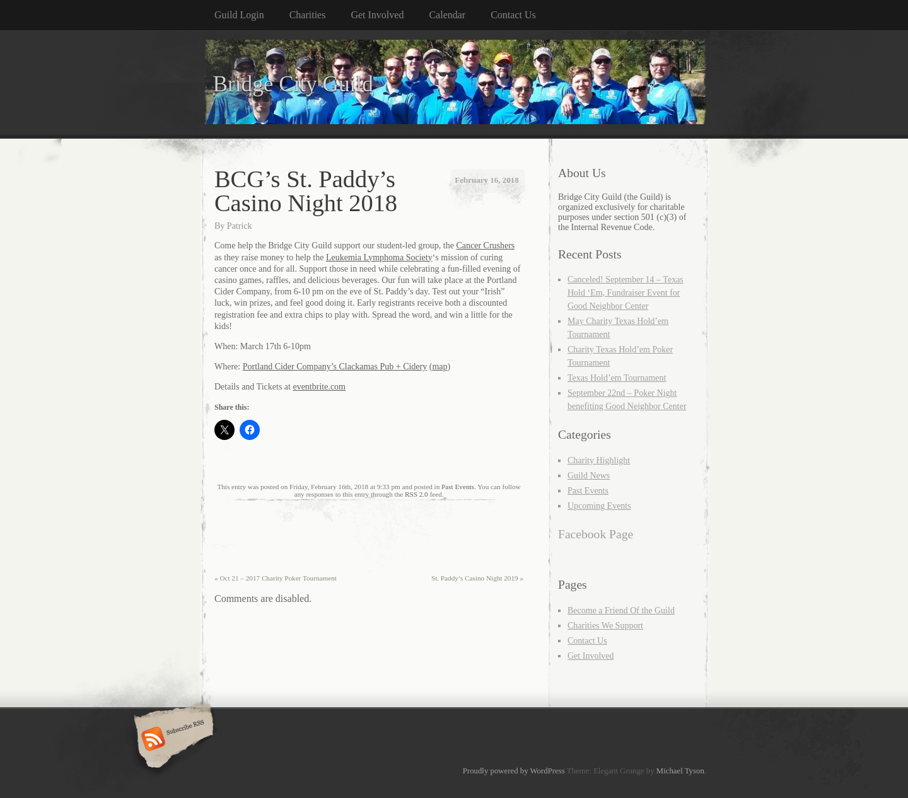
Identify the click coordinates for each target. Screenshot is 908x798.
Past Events (457, 486)
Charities (307, 14)
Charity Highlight (599, 460)
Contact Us (513, 14)
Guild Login (239, 14)
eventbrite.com (319, 386)
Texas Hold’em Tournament (617, 378)
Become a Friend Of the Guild (621, 610)
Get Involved (377, 14)
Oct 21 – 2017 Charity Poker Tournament (275, 578)
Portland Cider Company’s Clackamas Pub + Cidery (335, 366)
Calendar (447, 14)
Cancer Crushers (485, 245)
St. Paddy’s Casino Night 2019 (477, 578)
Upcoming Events (599, 506)
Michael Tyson (680, 770)
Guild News (589, 475)
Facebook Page (595, 534)
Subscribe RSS (172, 740)
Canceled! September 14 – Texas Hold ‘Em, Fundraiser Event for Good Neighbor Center (626, 293)
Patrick (239, 226)
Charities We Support (605, 625)
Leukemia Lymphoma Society (379, 257)
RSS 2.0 (416, 494)
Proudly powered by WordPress (514, 770)
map (439, 366)
